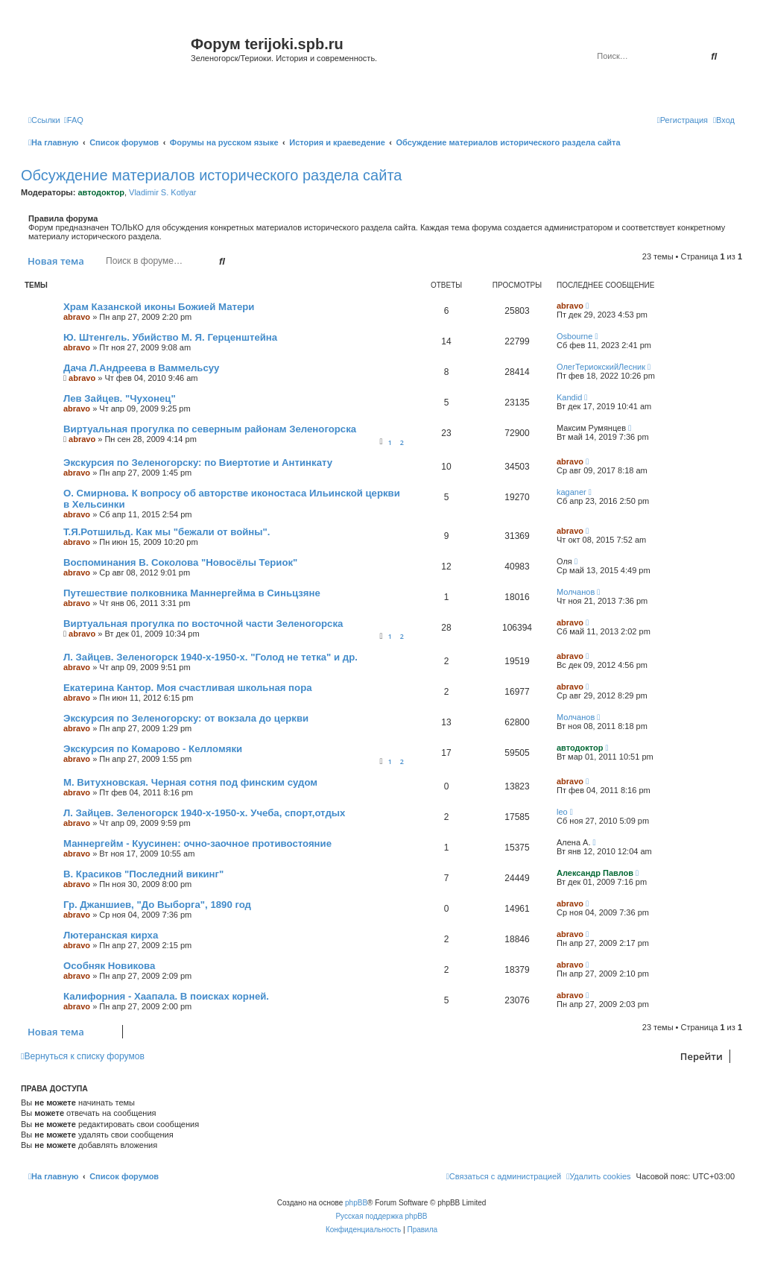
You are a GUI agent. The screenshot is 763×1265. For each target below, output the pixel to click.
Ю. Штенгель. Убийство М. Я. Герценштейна (170, 337)
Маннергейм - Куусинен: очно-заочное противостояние (197, 843)
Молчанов (576, 591)
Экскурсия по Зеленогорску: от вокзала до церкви (185, 718)
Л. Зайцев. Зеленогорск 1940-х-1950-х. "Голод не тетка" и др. (210, 657)
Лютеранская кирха (110, 935)
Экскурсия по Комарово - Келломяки (152, 748)
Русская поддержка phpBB (381, 1216)
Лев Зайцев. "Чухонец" (119, 398)
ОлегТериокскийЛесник (601, 366)
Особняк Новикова (109, 965)
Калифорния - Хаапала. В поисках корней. (166, 996)
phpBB (356, 1203)
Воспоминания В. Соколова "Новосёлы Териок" (180, 562)
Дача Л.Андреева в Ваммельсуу (141, 367)
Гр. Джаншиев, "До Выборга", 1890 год (157, 904)
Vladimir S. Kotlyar (162, 192)
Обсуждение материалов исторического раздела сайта (211, 175)
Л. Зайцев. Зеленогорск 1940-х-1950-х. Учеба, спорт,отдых (204, 812)
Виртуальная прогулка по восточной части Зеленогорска (203, 623)
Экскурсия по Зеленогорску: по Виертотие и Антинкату (197, 462)
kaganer (571, 492)
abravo (76, 316)
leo (562, 811)
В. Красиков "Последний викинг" (143, 874)
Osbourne (574, 336)
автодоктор (100, 192)
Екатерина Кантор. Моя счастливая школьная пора (187, 687)
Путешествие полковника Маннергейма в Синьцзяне (191, 593)
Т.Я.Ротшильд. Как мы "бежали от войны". (166, 531)
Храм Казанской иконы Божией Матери (158, 306)
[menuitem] (73, 120)
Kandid (569, 397)
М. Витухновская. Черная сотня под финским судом (190, 782)
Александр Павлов (595, 872)
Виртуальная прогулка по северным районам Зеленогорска (209, 429)
